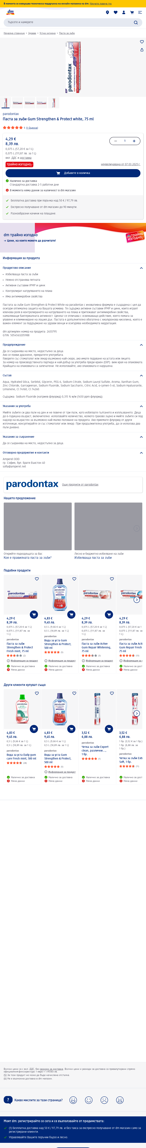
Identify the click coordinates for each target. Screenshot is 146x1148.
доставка (25, 158)
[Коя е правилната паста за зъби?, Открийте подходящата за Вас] (38, 534)
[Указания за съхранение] (73, 437)
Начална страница (14, 33)
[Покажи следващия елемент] (137, 600)
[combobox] (73, 22)
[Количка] (132, 12)
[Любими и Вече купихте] (115, 12)
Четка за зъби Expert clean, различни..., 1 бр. (95, 751)
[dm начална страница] (10, 12)
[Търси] (136, 22)
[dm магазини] (107, 12)
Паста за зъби (67, 33)
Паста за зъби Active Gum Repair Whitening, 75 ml (96, 647)
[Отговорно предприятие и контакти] (73, 452)
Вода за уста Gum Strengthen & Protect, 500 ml (57, 644)
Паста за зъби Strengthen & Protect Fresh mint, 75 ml (20, 647)
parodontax (11, 114)
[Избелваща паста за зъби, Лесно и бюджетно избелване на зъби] (108, 534)
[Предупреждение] (73, 345)
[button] (140, 12)
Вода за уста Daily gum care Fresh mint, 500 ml (21, 757)
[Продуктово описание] (73, 268)
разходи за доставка (51, 1069)
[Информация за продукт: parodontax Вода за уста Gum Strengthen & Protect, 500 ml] (60, 661)
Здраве (32, 33)
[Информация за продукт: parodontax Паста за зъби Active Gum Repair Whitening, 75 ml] (97, 661)
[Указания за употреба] (73, 406)
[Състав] (73, 375)
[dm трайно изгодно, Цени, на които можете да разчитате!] (73, 237)
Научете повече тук (101, 3)
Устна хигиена (48, 33)
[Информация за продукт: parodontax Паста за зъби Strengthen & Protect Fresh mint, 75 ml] (22, 661)
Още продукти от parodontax (52, 485)
